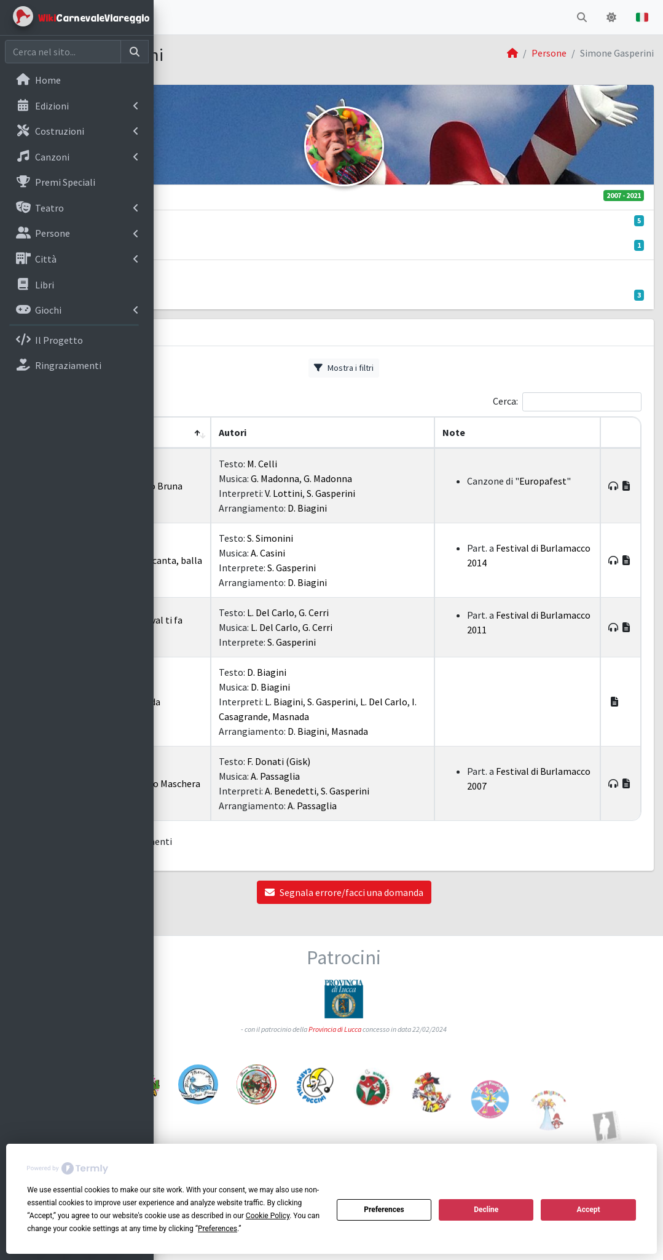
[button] (173, 17)
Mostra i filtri (408, 367)
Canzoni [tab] (190, 333)
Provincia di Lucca (399, 1020)
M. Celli (355, 464)
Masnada (433, 716)
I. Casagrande (383, 716)
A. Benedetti (384, 791)
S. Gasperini (424, 493)
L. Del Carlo (364, 612)
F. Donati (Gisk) (372, 761)
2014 (208, 560)
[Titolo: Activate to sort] (265, 432)
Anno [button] (195, 432)
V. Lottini (377, 493)
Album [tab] (242, 333)
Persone (549, 53)
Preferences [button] (217, 1228)
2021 (208, 486)
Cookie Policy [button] (267, 1215)
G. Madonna (368, 478)
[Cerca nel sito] (63, 51)
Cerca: (505, 401)
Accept (588, 1209)
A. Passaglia (368, 776)
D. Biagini (400, 508)
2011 (208, 627)
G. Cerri (407, 612)
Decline (486, 1209)
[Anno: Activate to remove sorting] (201, 432)
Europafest (539, 488)
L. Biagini (377, 701)
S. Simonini (363, 538)
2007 (208, 783)
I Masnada (255, 701)
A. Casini (361, 553)
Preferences (384, 1209)
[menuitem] (77, 81)
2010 (208, 701)
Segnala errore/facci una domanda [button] (408, 892)
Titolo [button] (248, 432)
